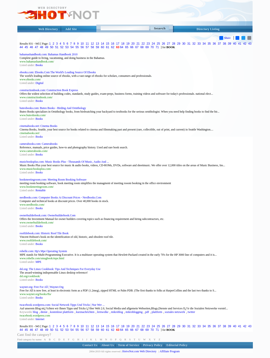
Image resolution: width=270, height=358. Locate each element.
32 (194, 43)
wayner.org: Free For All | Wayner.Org (42, 287)
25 (158, 43)
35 (209, 43)
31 (188, 43)
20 (132, 43)
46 (31, 47)
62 (112, 47)
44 (21, 47)
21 (138, 43)
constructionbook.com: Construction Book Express (49, 90)
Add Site (71, 29)
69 (146, 47)
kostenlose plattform (61, 312)
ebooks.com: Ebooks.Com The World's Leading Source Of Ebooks (58, 72)
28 (173, 43)
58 (92, 47)
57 (87, 47)
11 (87, 43)
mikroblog (117, 312)
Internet (39, 319)
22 (143, 43)
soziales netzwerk (175, 312)
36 (214, 43)
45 (26, 47)
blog (35, 312)
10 (82, 43)
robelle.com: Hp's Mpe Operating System (43, 251)
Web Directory (48, 29)
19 (127, 43)
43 (249, 43)
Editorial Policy (177, 345)
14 (102, 43)
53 (67, 47)
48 (41, 47)
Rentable (40, 190)
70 (152, 47)
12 (92, 43)
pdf (147, 312)
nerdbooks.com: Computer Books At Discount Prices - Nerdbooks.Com (61, 197)
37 (219, 43)
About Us (107, 345)
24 (153, 43)
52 (61, 47)
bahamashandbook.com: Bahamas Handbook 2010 (49, 54)
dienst (44, 312)
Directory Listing (208, 29)
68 (141, 47)
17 (117, 43)
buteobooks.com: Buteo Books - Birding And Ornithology (53, 108)
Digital (39, 83)
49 (46, 47)
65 (126, 47)
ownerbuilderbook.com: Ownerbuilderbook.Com (48, 215)
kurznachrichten (85, 312)
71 (157, 47)
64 (121, 47)
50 (51, 47)
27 (168, 43)
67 (136, 47)
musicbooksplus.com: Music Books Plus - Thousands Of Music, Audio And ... (64, 161)
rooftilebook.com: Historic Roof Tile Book (44, 233)
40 (234, 43)
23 (148, 43)
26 (163, 43)
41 (239, 43)
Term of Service (128, 345)
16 (112, 43)
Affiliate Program (170, 351)
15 (107, 43)
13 (97, 43)
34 (204, 43)
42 (244, 43)
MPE (38, 262)
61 (107, 47)
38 (224, 43)
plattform (157, 312)
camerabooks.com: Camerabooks (39, 143)
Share (225, 38)
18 (122, 43)
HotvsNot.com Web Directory (139, 351)
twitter (191, 312)
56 (82, 47)
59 (97, 47)
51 (56, 47)
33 (199, 43)
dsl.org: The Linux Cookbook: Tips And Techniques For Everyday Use (60, 269)
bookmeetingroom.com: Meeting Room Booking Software (53, 179)
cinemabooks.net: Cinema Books (38, 126)
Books (39, 65)
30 (183, 43)
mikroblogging (134, 312)
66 (131, 47)
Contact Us (90, 345)
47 (36, 47)
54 (72, 47)
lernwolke (102, 312)
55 (77, 47)
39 (229, 43)
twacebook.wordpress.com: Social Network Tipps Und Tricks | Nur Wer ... (62, 304)
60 (102, 47)
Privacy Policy (152, 345)
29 (178, 43)
